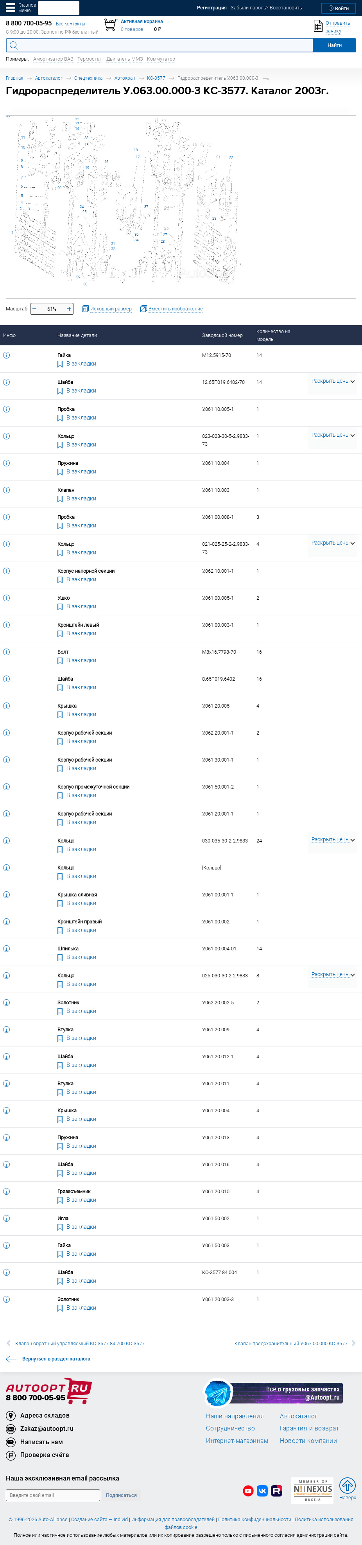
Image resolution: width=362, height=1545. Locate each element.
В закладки (77, 363)
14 (77, 128)
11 (23, 137)
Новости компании (308, 1440)
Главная (14, 78)
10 (23, 147)
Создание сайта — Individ (99, 1519)
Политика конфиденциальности (254, 1519)
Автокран (125, 78)
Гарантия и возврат (309, 1428)
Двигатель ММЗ (124, 59)
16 (106, 161)
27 (165, 234)
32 (113, 248)
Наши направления (235, 1416)
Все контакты (70, 24)
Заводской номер (222, 335)
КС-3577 (156, 78)
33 (86, 137)
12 (77, 119)
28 (163, 241)
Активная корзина (142, 21)
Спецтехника (88, 78)
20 (59, 187)
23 (214, 218)
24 (82, 206)
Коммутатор (161, 59)
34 (136, 239)
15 (86, 144)
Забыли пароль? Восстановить (266, 7)
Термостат (89, 59)
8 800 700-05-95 (35, 1398)
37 (146, 206)
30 (85, 284)
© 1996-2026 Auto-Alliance (38, 1519)
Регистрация (212, 7)
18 (136, 149)
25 (84, 211)
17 (138, 157)
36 (136, 234)
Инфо (9, 335)
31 (113, 243)
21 (218, 157)
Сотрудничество (230, 1428)
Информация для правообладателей (173, 1519)
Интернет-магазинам (237, 1440)
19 (87, 167)
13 (77, 123)
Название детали (77, 335)
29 (78, 277)
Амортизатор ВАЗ (53, 59)
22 (231, 157)
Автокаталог (49, 78)
